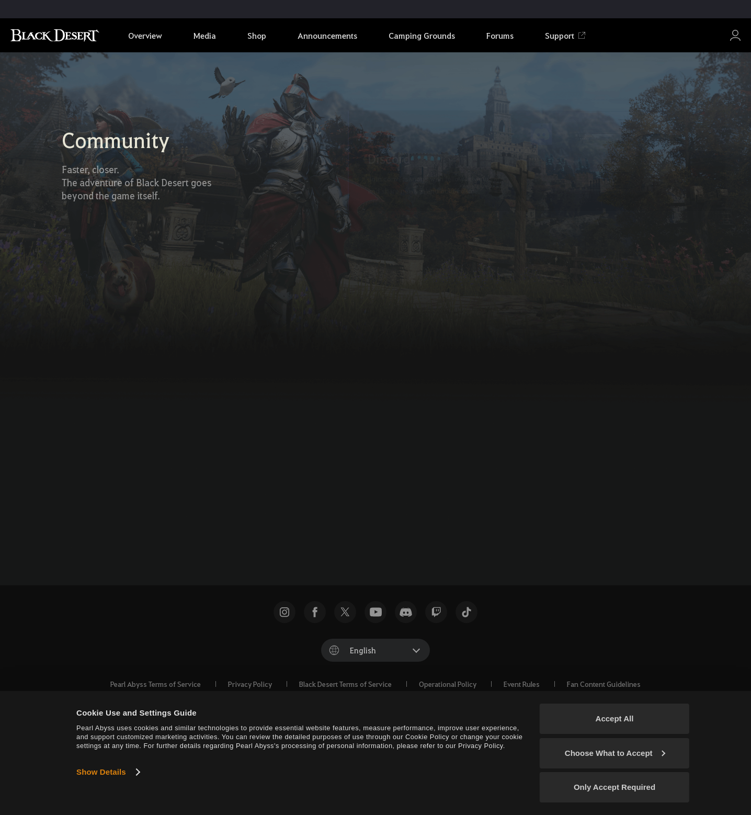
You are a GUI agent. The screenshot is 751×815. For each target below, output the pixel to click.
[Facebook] (372, 495)
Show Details (101, 771)
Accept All (615, 718)
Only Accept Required (614, 787)
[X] (343, 495)
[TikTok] (402, 495)
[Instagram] (431, 495)
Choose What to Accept (615, 753)
